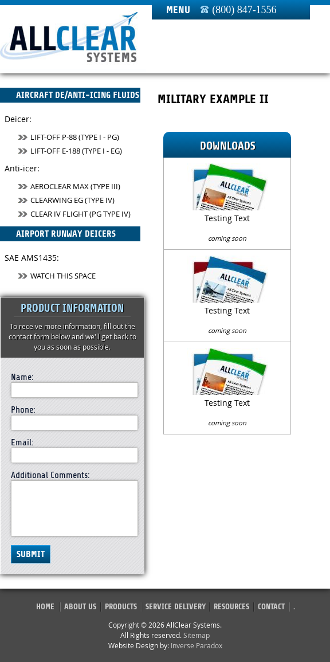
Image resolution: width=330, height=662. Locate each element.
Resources (231, 607)
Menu (178, 10)
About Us (80, 607)
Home (45, 607)
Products (121, 607)
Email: (22, 442)
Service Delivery (176, 607)
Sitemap (196, 635)
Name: (22, 377)
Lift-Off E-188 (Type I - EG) (70, 151)
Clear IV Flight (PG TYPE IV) (74, 214)
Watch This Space (57, 276)
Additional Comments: (50, 475)
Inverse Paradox (196, 645)
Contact (271, 607)
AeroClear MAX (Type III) (69, 186)
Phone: (23, 410)
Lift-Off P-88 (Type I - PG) (68, 137)
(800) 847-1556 (244, 9)
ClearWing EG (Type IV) (66, 200)
